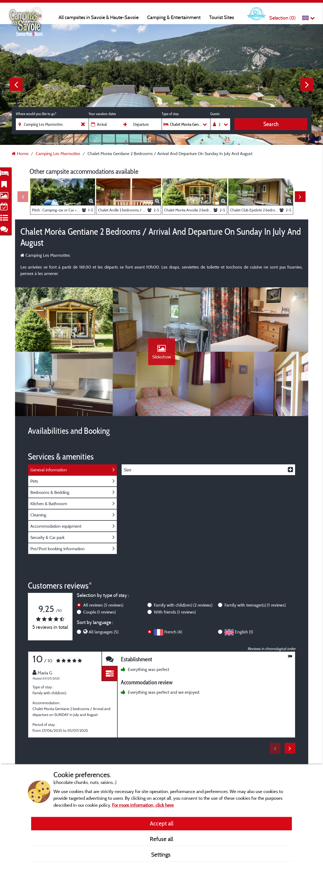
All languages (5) (103, 631)
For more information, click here (143, 805)
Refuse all (161, 838)
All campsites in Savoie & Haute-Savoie (99, 17)
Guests (215, 113)
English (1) (244, 631)
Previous (16, 84)
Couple (99, 612)
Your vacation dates (102, 113)
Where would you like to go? (36, 113)
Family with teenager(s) (255, 605)
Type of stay (170, 113)
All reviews (103, 605)
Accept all (161, 823)
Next (306, 84)
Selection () (282, 18)
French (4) (173, 631)
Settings (161, 854)
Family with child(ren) (183, 605)
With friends (175, 612)
